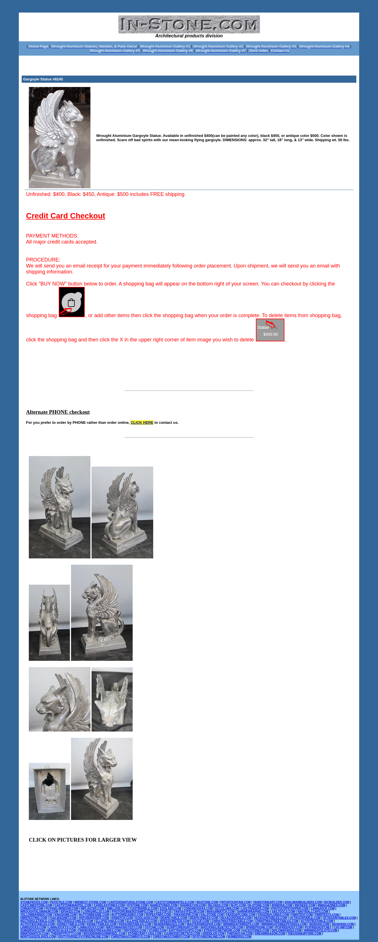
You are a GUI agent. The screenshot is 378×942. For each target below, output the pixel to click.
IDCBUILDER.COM (336, 902)
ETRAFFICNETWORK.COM (222, 930)
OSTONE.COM (154, 927)
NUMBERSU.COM (240, 936)
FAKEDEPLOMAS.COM (273, 914)
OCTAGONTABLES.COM (339, 917)
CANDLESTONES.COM (109, 905)
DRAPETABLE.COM (173, 917)
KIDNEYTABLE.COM (70, 924)
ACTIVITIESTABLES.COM (37, 924)
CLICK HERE (142, 422)
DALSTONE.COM (212, 914)
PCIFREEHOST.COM (289, 927)
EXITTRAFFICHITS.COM (185, 930)
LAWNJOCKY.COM (91, 927)
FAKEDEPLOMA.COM (240, 914)
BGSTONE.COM (207, 902)
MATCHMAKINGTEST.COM (124, 927)
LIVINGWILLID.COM (96, 911)
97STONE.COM (137, 905)
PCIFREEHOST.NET (318, 927)
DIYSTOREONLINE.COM (208, 936)
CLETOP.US (164, 911)
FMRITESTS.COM (327, 914)
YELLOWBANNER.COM (36, 914)
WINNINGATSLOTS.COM (320, 930)
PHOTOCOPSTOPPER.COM (290, 908)
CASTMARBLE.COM (143, 908)
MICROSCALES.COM (61, 930)
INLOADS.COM (218, 905)
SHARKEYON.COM (193, 905)
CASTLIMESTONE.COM (36, 905)
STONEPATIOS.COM (34, 902)
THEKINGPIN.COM (185, 914)
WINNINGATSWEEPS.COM (241, 924)
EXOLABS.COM (170, 908)
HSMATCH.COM (122, 917)
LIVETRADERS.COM (255, 908)
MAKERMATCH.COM (221, 911)
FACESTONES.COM (255, 930)
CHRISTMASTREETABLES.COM (276, 921)
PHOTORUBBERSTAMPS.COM (132, 911)
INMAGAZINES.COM (331, 905)
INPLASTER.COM (92, 908)
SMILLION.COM (117, 908)
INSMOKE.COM (282, 905)
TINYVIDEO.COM (134, 930)
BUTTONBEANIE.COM (94, 914)
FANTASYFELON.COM (189, 911)
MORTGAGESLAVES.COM (38, 936)
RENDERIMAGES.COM (169, 924)
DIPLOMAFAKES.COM (287, 930)
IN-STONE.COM (258, 905)
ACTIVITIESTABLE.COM (317, 921)
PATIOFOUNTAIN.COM (235, 902)
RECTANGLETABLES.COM (75, 921)
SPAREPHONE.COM (259, 927)
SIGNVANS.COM (343, 924)
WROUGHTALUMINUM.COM (39, 911)
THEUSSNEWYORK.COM (304, 933)
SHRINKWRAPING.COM (253, 911)
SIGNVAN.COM (319, 924)
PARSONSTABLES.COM (135, 924)
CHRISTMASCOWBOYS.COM (130, 936)
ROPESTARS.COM (158, 914)
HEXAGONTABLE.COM (236, 917)
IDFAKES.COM (70, 911)
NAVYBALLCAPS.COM (313, 911)
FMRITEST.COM (302, 914)
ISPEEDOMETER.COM (174, 921)
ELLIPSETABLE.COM (110, 921)
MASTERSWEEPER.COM (204, 924)
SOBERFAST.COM (32, 930)
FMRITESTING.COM (33, 917)
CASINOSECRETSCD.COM (182, 933)
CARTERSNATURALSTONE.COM (130, 902)
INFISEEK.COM (305, 905)
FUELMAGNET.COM (63, 917)
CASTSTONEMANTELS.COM (174, 902)
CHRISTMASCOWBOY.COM (171, 936)
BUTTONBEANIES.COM (127, 914)
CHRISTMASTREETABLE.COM (232, 921)
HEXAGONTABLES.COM (270, 917)
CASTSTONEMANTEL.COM (72, 905)
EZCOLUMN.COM (227, 908)
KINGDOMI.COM (65, 914)
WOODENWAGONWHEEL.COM (105, 933)
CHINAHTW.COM (31, 908)
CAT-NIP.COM (343, 927)
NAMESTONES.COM (164, 905)
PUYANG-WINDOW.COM (62, 908)
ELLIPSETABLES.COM (142, 921)
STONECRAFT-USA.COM (144, 933)
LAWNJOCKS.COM (33, 927)
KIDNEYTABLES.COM (101, 924)
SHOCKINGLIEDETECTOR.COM (221, 927)
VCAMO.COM (157, 930)
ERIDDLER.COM (214, 933)
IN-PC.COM (238, 905)
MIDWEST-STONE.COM (90, 902)
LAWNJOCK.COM (323, 908)
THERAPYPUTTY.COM (66, 933)
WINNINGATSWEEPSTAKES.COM (284, 924)
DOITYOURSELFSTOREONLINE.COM (83, 936)
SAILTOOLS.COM (283, 911)
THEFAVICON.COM (239, 933)
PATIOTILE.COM (61, 902)
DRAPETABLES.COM (203, 917)
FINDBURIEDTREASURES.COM (99, 930)
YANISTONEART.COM (267, 902)
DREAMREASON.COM (270, 933)
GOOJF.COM (200, 921)
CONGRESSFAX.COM (198, 908)
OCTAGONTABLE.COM (305, 917)
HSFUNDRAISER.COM (94, 917)
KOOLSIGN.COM (146, 917)
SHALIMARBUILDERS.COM (303, 902)
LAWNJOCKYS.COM (62, 927)
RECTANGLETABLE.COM (37, 921)
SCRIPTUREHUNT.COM (182, 927)
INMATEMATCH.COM (34, 933)
